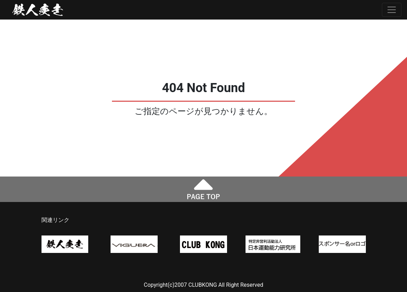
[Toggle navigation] (391, 10)
